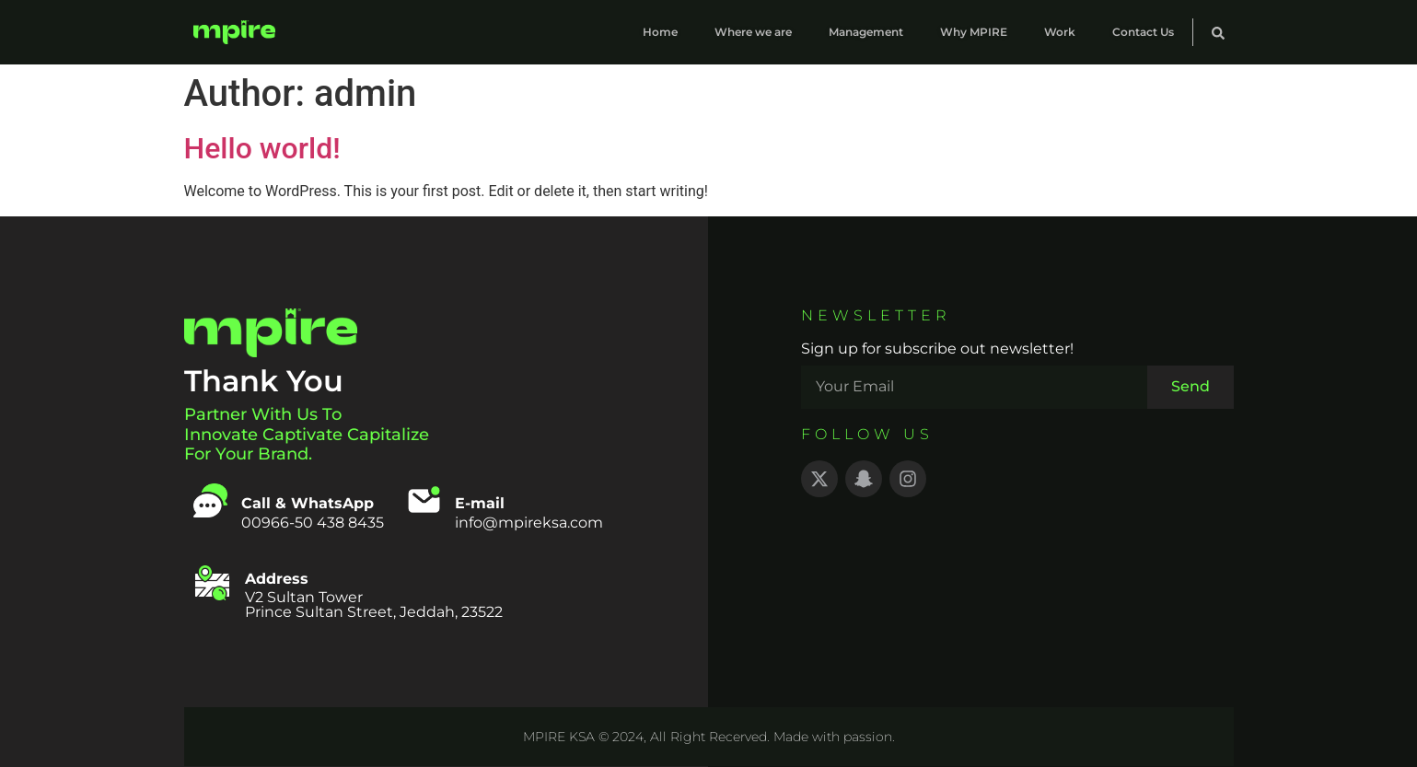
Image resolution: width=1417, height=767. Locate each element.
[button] (1218, 33)
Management (866, 32)
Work (1059, 32)
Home (660, 32)
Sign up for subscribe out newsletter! (937, 349)
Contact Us (1143, 32)
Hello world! (262, 148)
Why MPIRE (973, 32)
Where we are (753, 32)
